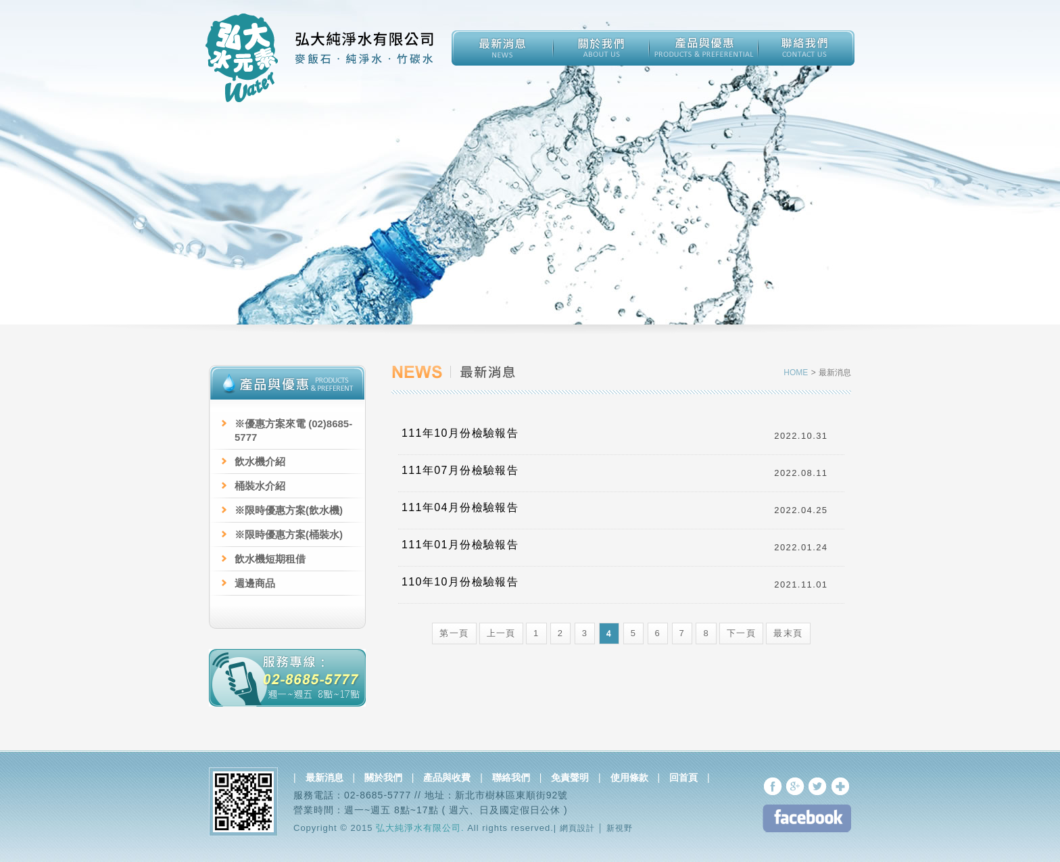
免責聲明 (570, 777)
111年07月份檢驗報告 (460, 470)
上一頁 (501, 633)
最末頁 (787, 633)
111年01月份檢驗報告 (460, 544)
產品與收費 (447, 777)
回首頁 (683, 777)
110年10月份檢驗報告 (460, 582)
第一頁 (453, 633)
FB (807, 818)
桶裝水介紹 (260, 486)
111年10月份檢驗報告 (460, 433)
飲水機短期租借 (270, 559)
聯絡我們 (511, 777)
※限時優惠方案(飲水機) (289, 510)
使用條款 (629, 777)
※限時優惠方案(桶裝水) (289, 534)
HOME (797, 372)
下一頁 (741, 633)
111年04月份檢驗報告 (460, 507)
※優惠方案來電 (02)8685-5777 (293, 430)
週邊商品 (255, 583)
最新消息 (324, 777)
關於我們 (383, 777)
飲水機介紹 (260, 461)
